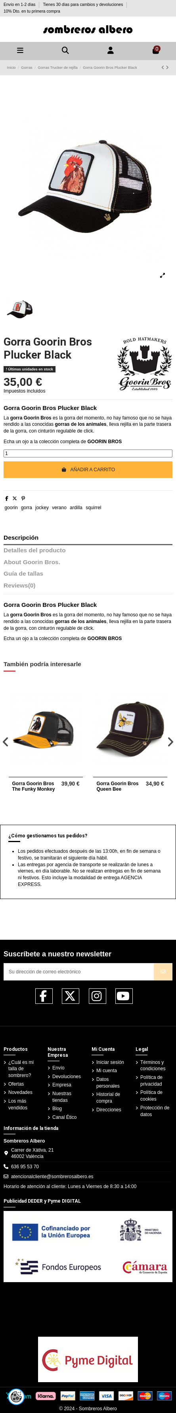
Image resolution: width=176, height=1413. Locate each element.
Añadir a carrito (88, 469)
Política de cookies (151, 1096)
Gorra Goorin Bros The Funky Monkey (33, 786)
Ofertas (16, 1084)
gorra (26, 507)
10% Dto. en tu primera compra (32, 11)
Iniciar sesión (110, 1062)
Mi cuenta (106, 1070)
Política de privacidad (151, 1081)
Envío (58, 1068)
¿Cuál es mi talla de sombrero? (21, 1069)
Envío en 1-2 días (20, 4)
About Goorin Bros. (32, 562)
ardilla (76, 507)
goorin (10, 507)
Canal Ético (64, 1117)
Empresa (61, 1085)
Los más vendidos (17, 1104)
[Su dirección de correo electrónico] (79, 971)
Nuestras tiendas (61, 1097)
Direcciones (108, 1110)
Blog (57, 1108)
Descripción (21, 538)
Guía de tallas (23, 573)
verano (59, 507)
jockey (42, 507)
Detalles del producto (35, 550)
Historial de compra (108, 1098)
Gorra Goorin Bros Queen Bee (117, 786)
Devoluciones (66, 1076)
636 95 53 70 (25, 1166)
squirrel (93, 507)
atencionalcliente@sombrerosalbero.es (52, 1176)
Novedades (20, 1092)
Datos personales (108, 1083)
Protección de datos (154, 1111)
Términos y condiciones (152, 1066)
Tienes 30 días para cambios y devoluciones (83, 4)
